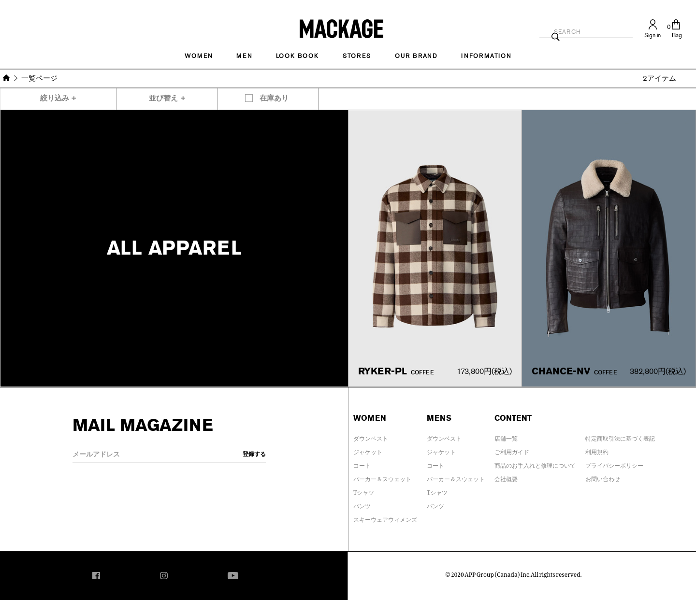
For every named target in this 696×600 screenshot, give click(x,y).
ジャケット (367, 450)
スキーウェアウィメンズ (385, 518)
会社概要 (506, 477)
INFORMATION (486, 56)
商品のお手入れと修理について (535, 464)
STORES (357, 56)
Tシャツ (363, 491)
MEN (244, 56)
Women (199, 56)
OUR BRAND (416, 56)
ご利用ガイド (511, 450)
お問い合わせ (602, 477)
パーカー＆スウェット (382, 477)
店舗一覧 (506, 436)
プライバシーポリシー (614, 464)
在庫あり (274, 98)
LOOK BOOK (297, 56)
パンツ (362, 504)
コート (362, 464)
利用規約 (597, 450)
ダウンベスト (370, 436)
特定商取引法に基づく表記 (620, 436)
